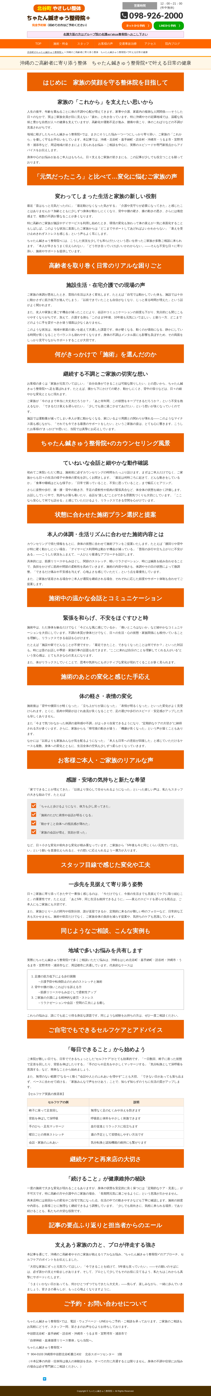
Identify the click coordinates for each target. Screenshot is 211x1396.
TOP (38, 43)
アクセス (150, 43)
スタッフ (83, 43)
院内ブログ (172, 43)
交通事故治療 (128, 43)
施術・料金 (60, 43)
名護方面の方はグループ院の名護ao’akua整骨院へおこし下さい (105, 34)
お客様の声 (105, 43)
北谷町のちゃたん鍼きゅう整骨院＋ (45, 52)
